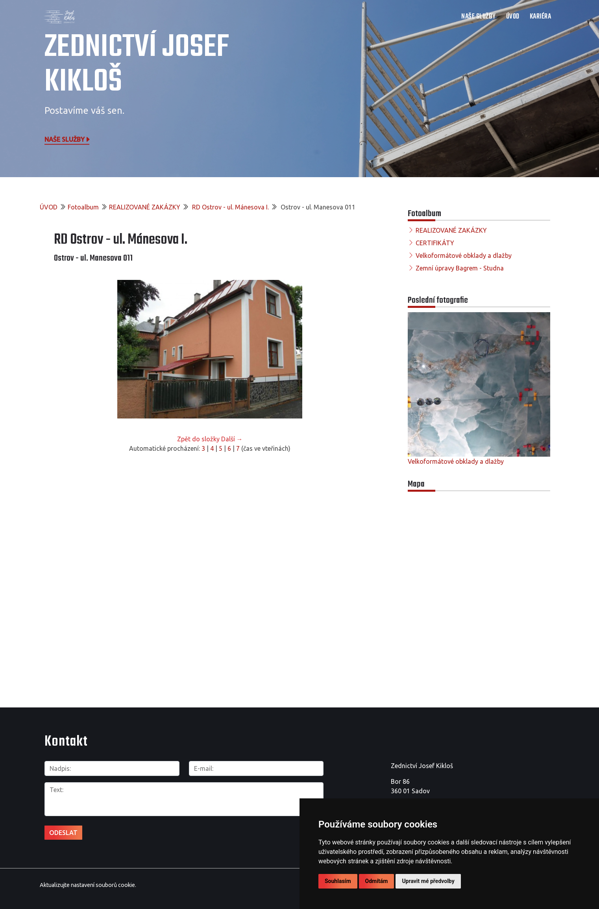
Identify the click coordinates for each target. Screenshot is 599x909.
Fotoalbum (83, 207)
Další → (232, 438)
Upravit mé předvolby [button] (428, 881)
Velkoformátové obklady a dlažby (464, 255)
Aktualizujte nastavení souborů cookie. (88, 885)
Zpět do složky (198, 438)
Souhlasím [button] (338, 881)
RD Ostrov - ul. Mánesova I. (229, 207)
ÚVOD (513, 16)
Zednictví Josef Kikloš (136, 65)
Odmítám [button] (376, 881)
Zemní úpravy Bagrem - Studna (460, 268)
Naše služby (67, 139)
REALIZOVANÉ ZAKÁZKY (144, 207)
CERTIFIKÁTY (435, 242)
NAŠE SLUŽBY (478, 16)
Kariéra (540, 16)
